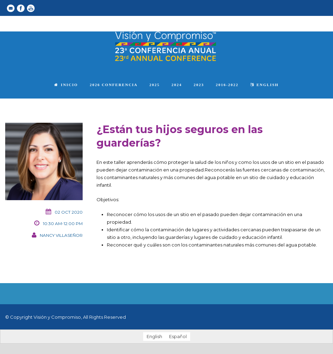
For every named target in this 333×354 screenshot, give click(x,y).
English (264, 85)
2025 (154, 85)
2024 (177, 85)
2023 (199, 85)
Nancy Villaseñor (61, 235)
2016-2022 (227, 85)
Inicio (66, 85)
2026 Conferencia (114, 85)
